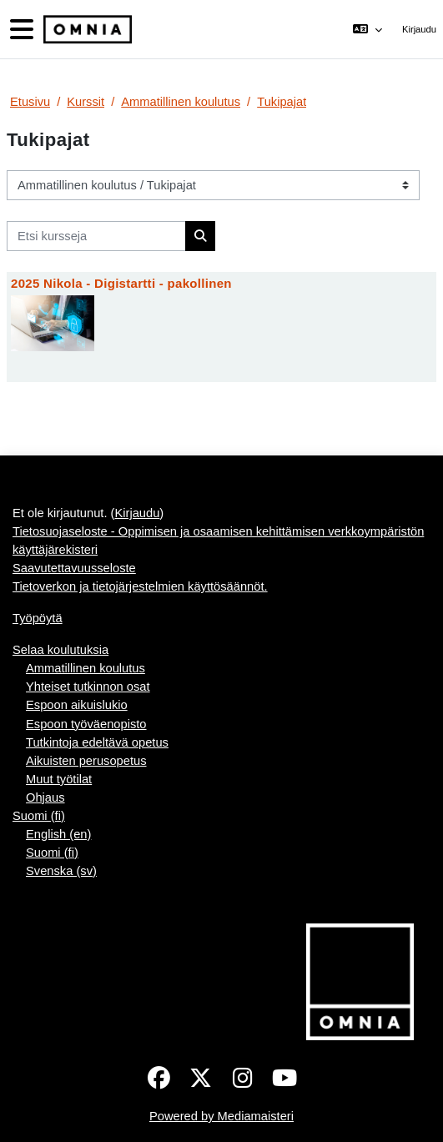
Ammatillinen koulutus (180, 101)
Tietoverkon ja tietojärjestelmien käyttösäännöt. (140, 586)
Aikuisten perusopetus (86, 760)
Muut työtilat (59, 779)
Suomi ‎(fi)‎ (39, 816)
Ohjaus (45, 797)
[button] (366, 29)
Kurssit (85, 101)
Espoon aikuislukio (77, 705)
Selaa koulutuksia (60, 650)
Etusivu (30, 101)
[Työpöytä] (86, 29)
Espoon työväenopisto (86, 724)
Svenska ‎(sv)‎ (61, 871)
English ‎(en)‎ (58, 834)
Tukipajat (281, 101)
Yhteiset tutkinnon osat (88, 686)
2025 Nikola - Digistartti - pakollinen (121, 283)
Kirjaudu (419, 29)
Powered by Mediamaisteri (221, 1116)
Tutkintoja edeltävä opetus (97, 742)
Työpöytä (38, 618)
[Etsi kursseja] (96, 236)
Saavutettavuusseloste (74, 568)
